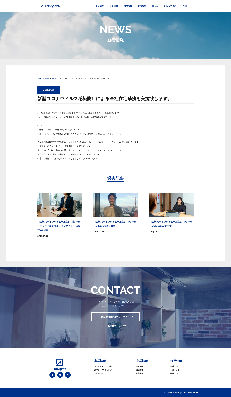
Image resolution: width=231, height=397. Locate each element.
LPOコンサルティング (103, 370)
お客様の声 (98, 373)
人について (174, 370)
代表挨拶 (139, 370)
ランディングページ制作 (104, 366)
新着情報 (142, 6)
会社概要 (139, 366)
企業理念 (139, 373)
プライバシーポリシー (171, 393)
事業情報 (99, 6)
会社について (175, 366)
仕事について (175, 373)
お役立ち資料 (170, 6)
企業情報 (114, 6)
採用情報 (128, 6)
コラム (155, 6)
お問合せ (186, 6)
